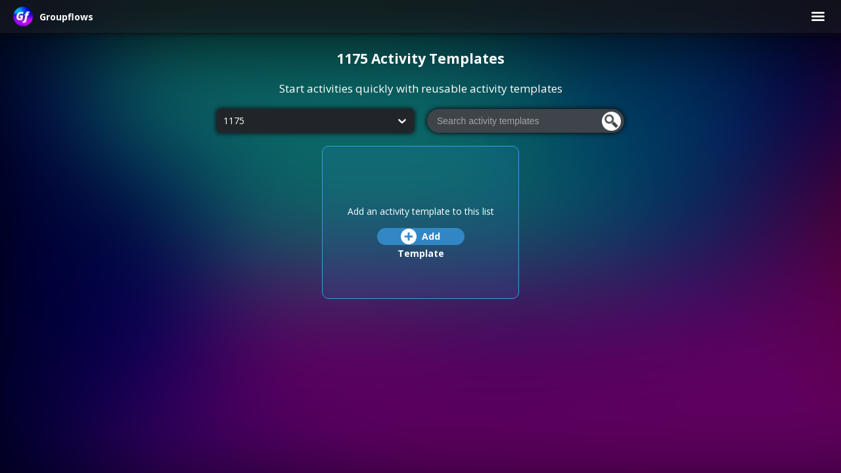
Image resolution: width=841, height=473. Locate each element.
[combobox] (223, 121)
